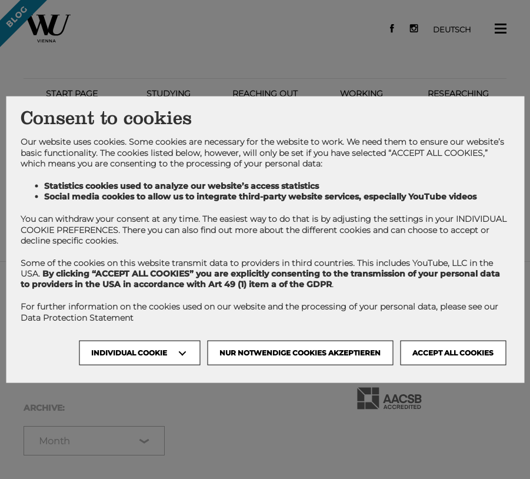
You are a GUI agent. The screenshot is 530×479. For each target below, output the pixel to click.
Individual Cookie (129, 352)
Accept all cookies (453, 352)
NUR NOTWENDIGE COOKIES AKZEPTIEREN (300, 352)
